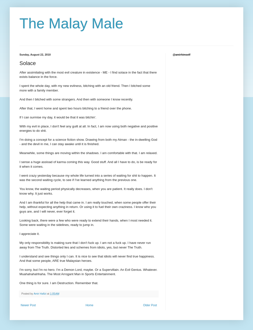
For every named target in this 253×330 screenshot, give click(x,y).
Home (89, 305)
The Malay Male (71, 23)
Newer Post (28, 305)
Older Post (150, 305)
